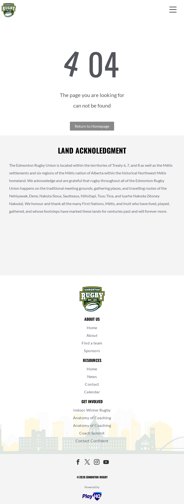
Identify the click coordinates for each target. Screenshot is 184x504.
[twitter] (87, 462)
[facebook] (78, 462)
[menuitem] (92, 328)
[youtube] (106, 462)
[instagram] (97, 462)
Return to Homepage (92, 126)
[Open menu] (173, 9)
